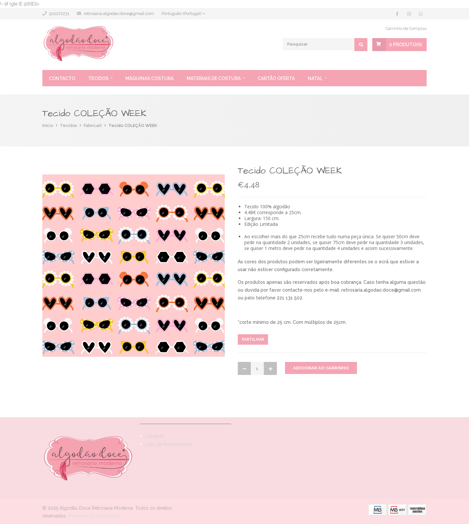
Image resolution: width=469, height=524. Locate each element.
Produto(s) (405, 44)
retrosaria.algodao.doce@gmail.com (119, 13)
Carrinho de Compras (406, 28)
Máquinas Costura (149, 78)
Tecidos (98, 78)
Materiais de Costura (214, 78)
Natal (315, 78)
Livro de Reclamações (168, 444)
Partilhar (253, 339)
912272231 (59, 13)
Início (47, 125)
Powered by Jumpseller (94, 515)
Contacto (62, 78)
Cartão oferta (276, 78)
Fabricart (93, 125)
